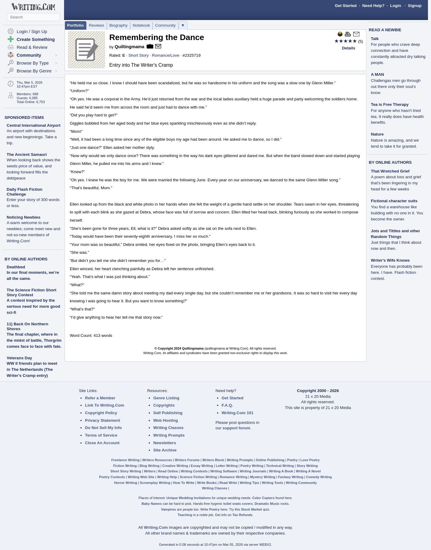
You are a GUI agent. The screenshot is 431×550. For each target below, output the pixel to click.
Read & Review (32, 47)
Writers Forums (187, 460)
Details (348, 48)
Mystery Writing (262, 477)
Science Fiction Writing (198, 477)
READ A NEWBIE (385, 30)
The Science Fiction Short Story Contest (31, 292)
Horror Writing (125, 483)
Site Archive (165, 450)
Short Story (138, 55)
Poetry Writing (251, 466)
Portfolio (75, 25)
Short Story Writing (125, 471)
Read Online (168, 471)
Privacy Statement (102, 420)
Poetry (292, 460)
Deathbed (16, 267)
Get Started (346, 5)
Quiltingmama (129, 46)
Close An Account (102, 443)
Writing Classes (168, 427)
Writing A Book (281, 471)
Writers (149, 471)
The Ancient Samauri (33, 166)
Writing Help (167, 477)
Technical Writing (280, 466)
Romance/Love (165, 55)
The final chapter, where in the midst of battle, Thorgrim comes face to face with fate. (34, 340)
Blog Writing (150, 466)
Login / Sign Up (32, 31)
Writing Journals (253, 471)
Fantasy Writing (290, 477)
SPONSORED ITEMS (24, 117)
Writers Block (213, 460)
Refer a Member (100, 398)
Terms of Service (101, 435)
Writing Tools (272, 483)
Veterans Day (19, 358)
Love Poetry (310, 460)
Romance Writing (233, 477)
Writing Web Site (141, 477)
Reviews (96, 25)
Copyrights (164, 405)
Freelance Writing (125, 460)
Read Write (228, 483)
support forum (236, 428)
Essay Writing (202, 466)
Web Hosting (165, 420)
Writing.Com (156, 527)
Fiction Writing (125, 466)
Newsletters (164, 443)
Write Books (207, 483)
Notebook (141, 25)
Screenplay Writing (155, 483)
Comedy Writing (319, 477)
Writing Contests (194, 471)
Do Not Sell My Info (103, 427)
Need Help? (373, 5)
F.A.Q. (227, 405)
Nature (395, 140)
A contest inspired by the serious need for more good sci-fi (33, 306)
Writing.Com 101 (237, 413)
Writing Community (301, 483)
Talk (398, 50)
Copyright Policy (101, 413)
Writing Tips (249, 483)
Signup (415, 5)
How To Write (183, 483)
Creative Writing (175, 466)
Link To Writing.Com (104, 405)
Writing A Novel (308, 471)
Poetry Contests (112, 477)
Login (395, 5)
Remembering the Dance (156, 37)
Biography (118, 25)
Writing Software (223, 471)
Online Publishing (270, 460)
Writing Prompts (169, 435)
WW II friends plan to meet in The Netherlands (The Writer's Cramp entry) (32, 369)
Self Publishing (167, 413)
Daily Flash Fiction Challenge (33, 197)
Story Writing (307, 466)
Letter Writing (227, 466)
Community (165, 25)
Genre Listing (166, 398)
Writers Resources (157, 460)
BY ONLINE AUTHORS (26, 259)
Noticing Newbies (33, 229)
